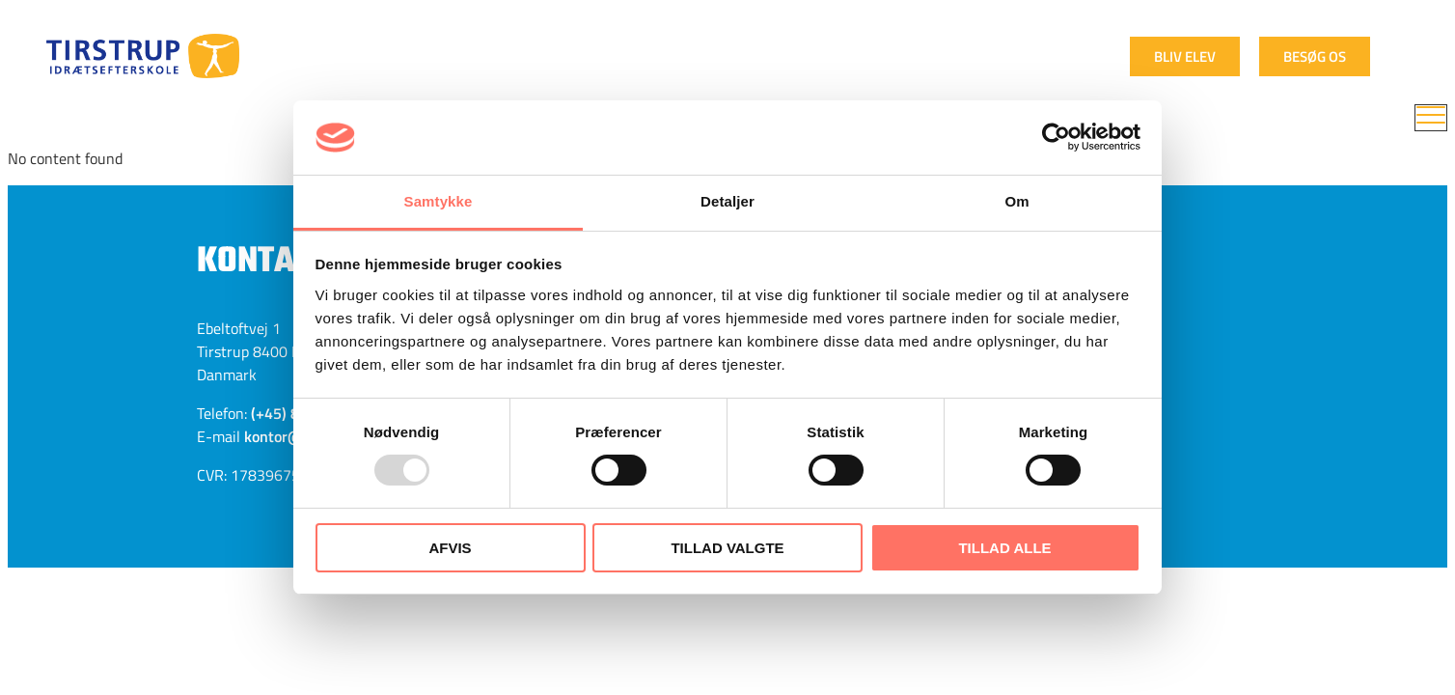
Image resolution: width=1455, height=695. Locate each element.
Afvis (449, 548)
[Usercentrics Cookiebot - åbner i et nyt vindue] (1056, 137)
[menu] (1430, 117)
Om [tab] (1016, 201)
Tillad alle (1004, 548)
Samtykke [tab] (438, 201)
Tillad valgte (727, 548)
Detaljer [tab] (727, 201)
